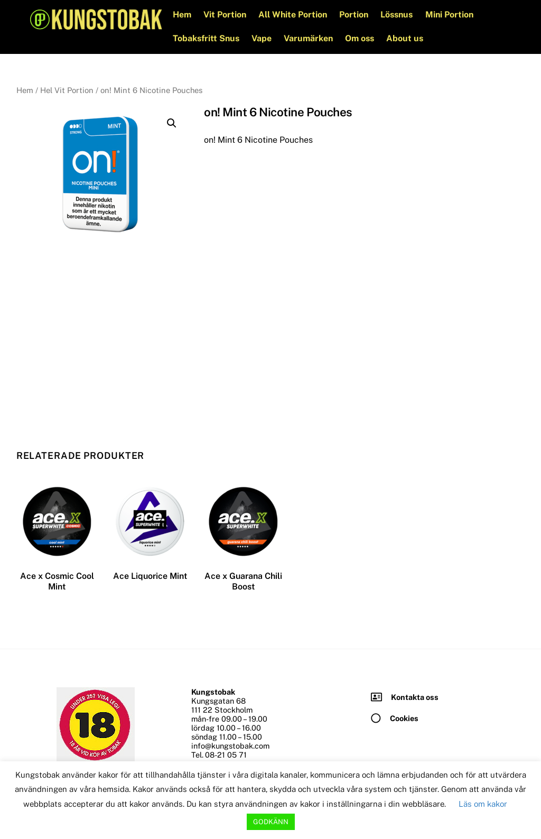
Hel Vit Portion (67, 90)
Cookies (404, 717)
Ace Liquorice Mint (150, 575)
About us (405, 38)
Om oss (360, 38)
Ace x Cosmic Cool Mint (57, 581)
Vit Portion (225, 15)
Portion (354, 15)
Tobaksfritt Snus (206, 38)
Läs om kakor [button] (483, 803)
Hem (182, 15)
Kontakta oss (415, 696)
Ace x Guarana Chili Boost (243, 581)
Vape (263, 38)
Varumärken (309, 38)
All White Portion (293, 15)
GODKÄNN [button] (270, 822)
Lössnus (397, 15)
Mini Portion (450, 15)
